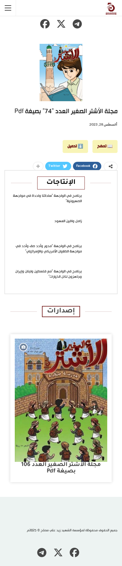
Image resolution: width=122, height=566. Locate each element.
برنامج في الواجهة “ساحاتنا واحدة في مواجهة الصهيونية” (47, 198)
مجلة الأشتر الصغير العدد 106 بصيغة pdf (61, 468)
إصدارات (61, 311)
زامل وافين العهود (68, 221)
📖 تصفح (105, 146)
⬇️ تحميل (75, 146)
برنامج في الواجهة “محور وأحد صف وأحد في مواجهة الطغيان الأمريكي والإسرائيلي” (49, 249)
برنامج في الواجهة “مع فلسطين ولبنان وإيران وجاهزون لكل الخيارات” (48, 274)
